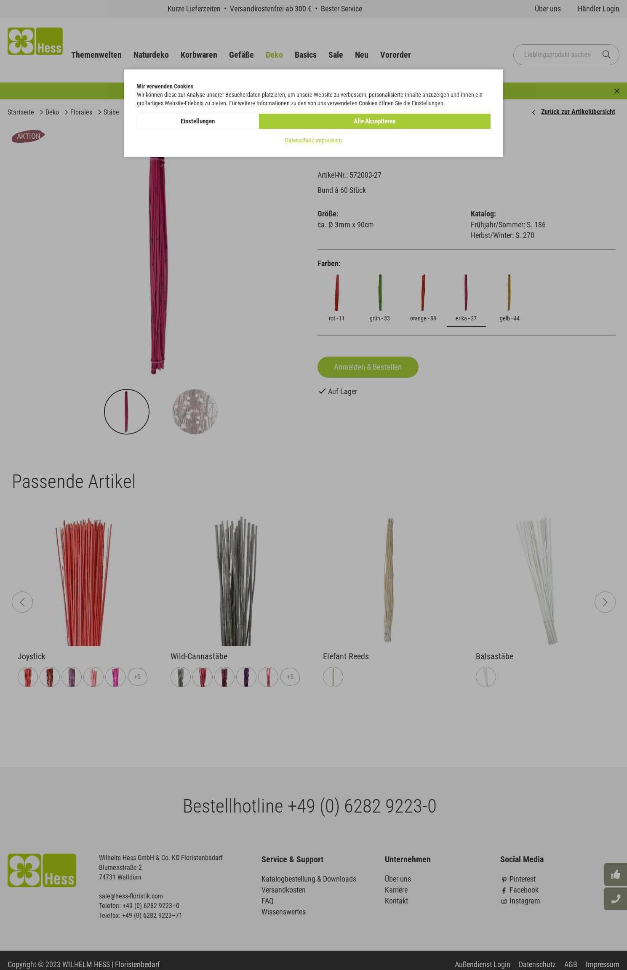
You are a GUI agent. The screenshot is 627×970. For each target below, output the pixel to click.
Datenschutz (299, 140)
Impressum (328, 140)
